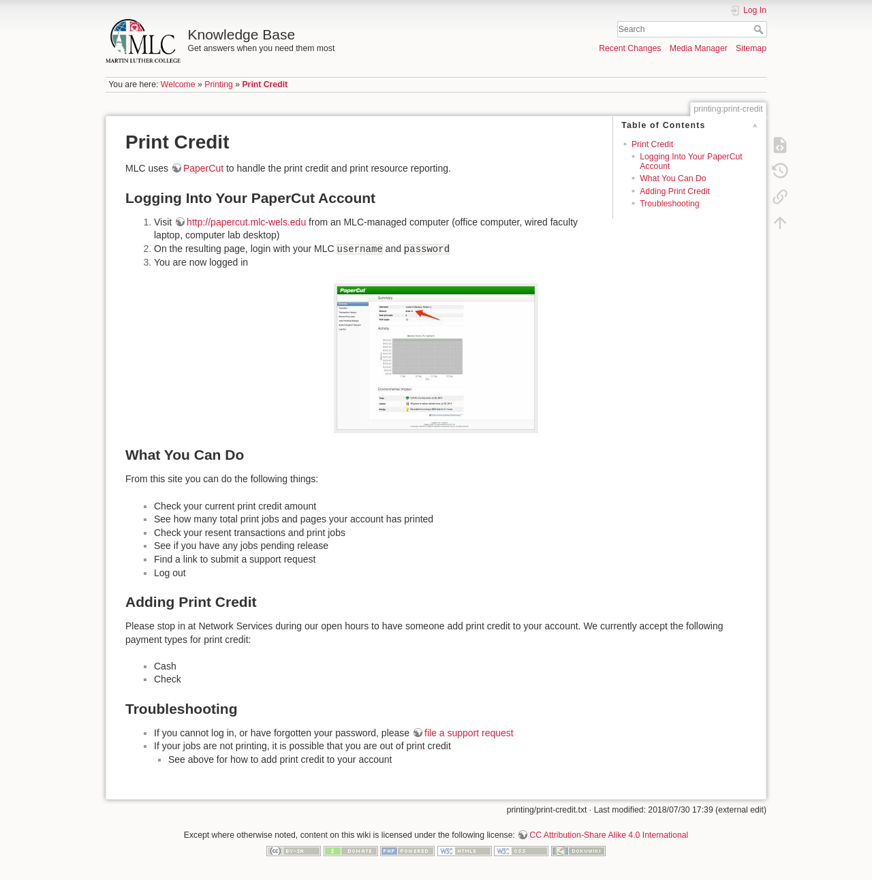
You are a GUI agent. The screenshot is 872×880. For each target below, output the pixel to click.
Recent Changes (630, 48)
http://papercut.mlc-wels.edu (246, 222)
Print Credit (264, 84)
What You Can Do (673, 178)
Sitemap (751, 48)
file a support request (469, 732)
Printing (218, 84)
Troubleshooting (669, 203)
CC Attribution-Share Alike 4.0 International (608, 835)
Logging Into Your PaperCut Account (691, 161)
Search (759, 29)
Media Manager (699, 48)
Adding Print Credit (675, 191)
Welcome (178, 84)
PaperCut (203, 168)
